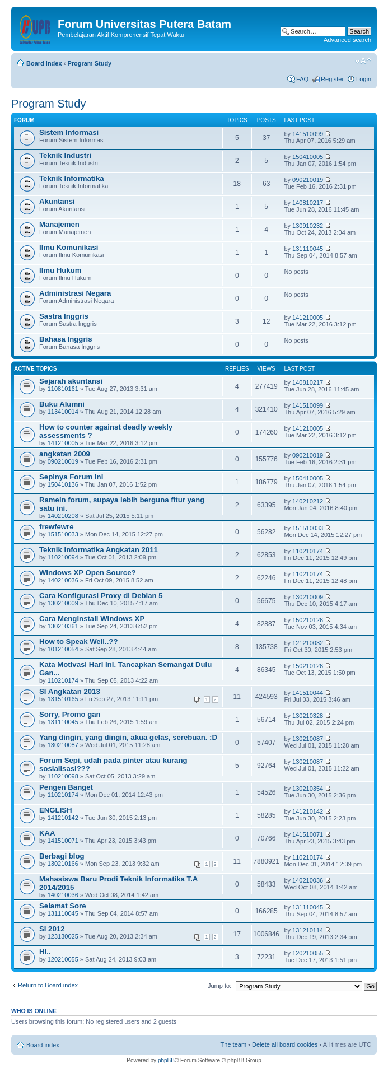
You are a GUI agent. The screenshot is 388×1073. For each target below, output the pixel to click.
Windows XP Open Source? (87, 572)
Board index (44, 63)
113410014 (63, 411)
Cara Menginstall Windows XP (91, 618)
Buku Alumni (62, 404)
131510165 (63, 699)
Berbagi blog (62, 856)
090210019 (307, 179)
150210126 (307, 620)
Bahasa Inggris (65, 339)
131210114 (307, 930)
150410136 (63, 484)
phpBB (166, 1060)
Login (363, 79)
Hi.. (45, 952)
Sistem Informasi (69, 132)
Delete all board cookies (284, 1044)
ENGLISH (55, 810)
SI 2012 (51, 929)
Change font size (363, 61)
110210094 (63, 557)
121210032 (307, 643)
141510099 (307, 133)
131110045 (307, 248)
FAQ (302, 79)
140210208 (63, 515)
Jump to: (219, 985)
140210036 (63, 580)
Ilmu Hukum (60, 270)
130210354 (307, 788)
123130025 (63, 936)
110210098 (63, 776)
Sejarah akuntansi (70, 381)
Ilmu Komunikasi (69, 247)
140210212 (307, 501)
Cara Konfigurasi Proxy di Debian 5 (101, 595)
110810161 (63, 388)
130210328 (307, 715)
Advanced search (347, 39)
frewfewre (56, 526)
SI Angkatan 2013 (69, 691)
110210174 (307, 551)
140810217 (307, 202)
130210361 (63, 626)
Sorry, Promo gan (70, 714)
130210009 (63, 603)
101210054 (63, 649)
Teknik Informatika (71, 178)
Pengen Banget (66, 787)
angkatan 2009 (64, 454)
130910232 (307, 225)
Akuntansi (57, 201)
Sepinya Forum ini (71, 477)
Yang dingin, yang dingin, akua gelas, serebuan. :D (128, 737)
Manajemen (59, 224)
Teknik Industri (65, 155)
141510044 (307, 692)
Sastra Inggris (63, 316)
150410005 (307, 156)
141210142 (63, 817)
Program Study (89, 63)
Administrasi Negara (75, 293)
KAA (47, 833)
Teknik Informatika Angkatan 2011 (98, 549)
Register (332, 79)
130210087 (63, 744)
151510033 (63, 534)
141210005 (307, 317)
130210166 (63, 863)
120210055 (63, 959)
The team (233, 1044)
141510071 (63, 840)
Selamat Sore (62, 906)
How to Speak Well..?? (78, 641)
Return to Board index (48, 985)
